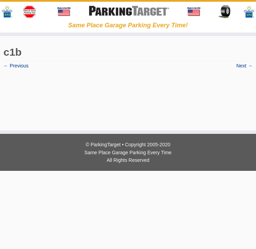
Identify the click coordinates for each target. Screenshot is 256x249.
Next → (244, 65)
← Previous (15, 65)
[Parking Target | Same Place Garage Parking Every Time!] (128, 11)
